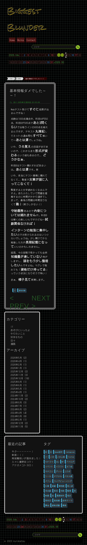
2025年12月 (17, 371)
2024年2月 (16, 419)
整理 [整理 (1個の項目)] (69, 490)
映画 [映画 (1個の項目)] (47, 495)
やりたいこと (18, 333)
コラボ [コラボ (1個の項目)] (67, 471)
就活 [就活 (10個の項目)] (56, 490)
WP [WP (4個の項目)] (63, 461)
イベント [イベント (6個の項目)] (49, 466)
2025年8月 (16, 381)
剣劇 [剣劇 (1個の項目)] (54, 486)
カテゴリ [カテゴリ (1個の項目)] (49, 471)
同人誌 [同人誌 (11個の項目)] (70, 486)
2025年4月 (16, 392)
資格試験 (22, 290)
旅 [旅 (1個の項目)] (75, 490)
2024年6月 (16, 409)
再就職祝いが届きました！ (26, 458)
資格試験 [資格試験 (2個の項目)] (56, 505)
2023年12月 (17, 423)
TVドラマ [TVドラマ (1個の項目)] (49, 461)
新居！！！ (18, 455)
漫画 (13, 344)
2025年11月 (17, 375)
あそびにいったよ (20, 330)
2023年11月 (17, 426)
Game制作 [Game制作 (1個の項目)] (58, 452)
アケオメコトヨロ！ (23, 465)
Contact (31, 40)
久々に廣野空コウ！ (23, 461)
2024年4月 (16, 412)
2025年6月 (16, 385)
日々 (15, 102)
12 (59, 55)
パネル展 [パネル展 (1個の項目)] (68, 476)
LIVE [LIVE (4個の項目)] (52, 457)
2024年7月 (16, 406)
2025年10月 (17, 378)
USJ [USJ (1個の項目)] (57, 461)
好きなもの (17, 337)
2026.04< (14, 55)
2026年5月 (16, 357)
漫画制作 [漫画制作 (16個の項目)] (60, 495)
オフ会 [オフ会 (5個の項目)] (69, 466)
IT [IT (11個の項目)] (46, 457)
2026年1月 (16, 368)
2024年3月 (16, 416)
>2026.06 (59, 62)
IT (10, 102)
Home (12, 40)
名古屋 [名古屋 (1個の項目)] (48, 490)
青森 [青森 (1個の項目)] (64, 505)
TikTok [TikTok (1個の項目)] (71, 457)
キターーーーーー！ (23, 451)
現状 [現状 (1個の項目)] (69, 495)
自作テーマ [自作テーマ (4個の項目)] (67, 500)
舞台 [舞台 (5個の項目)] (47, 505)
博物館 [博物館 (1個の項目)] (61, 486)
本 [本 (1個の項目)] (53, 495)
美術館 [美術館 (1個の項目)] (57, 500)
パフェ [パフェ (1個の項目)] (48, 481)
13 (62, 55)
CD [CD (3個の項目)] (51, 452)
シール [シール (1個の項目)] (48, 476)
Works (20, 40)
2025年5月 (16, 388)
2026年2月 (16, 364)
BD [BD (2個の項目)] (46, 452)
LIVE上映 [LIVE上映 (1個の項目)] (61, 457)
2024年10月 (17, 399)
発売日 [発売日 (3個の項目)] (48, 500)
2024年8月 (16, 402)
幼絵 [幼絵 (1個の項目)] (62, 490)
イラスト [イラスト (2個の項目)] (60, 466)
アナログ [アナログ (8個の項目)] (70, 461)
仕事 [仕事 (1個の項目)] (47, 486)
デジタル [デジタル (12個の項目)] (58, 476)
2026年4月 (16, 361)
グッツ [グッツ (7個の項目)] (59, 471)
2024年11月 (17, 395)
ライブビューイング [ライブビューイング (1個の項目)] (63, 481)
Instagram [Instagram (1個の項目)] (70, 452)
